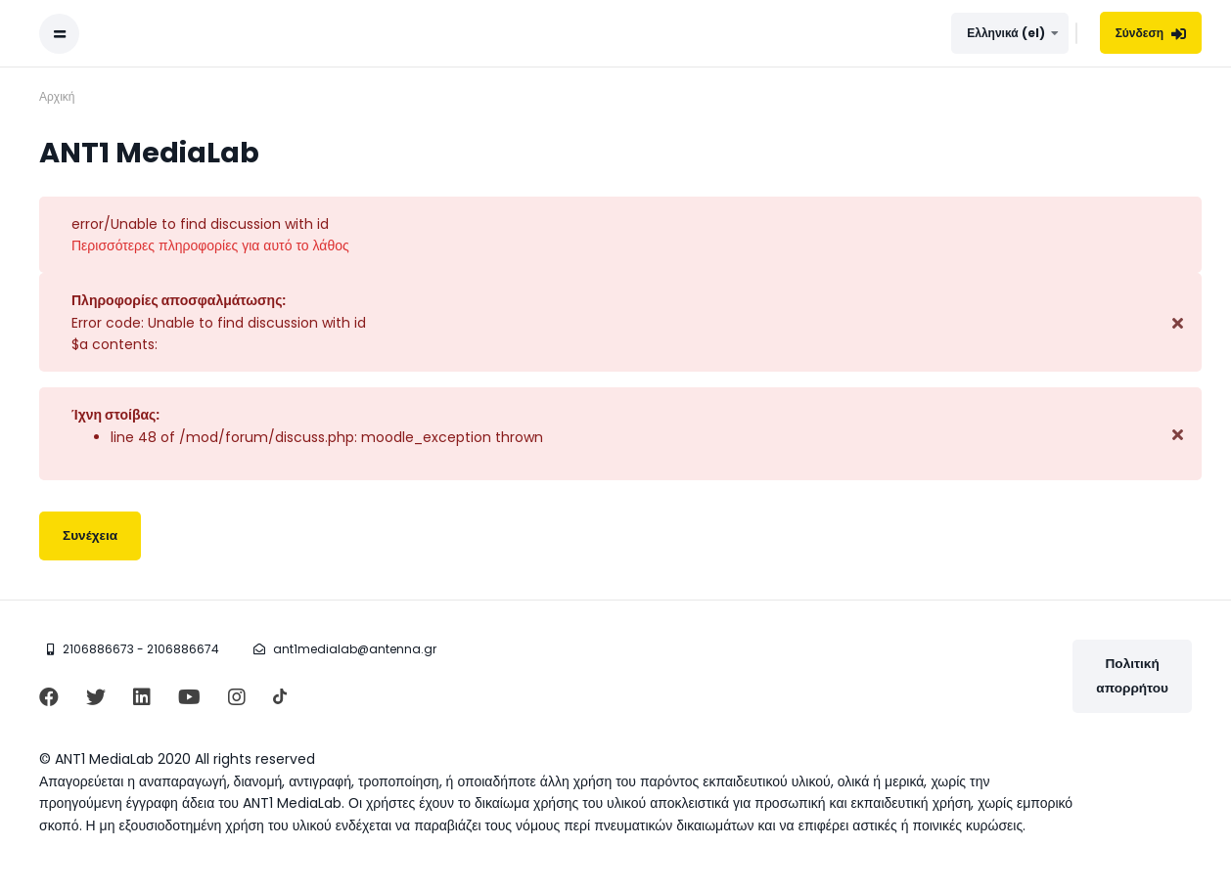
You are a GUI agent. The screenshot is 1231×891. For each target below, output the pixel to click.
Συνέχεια (90, 535)
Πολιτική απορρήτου (1132, 675)
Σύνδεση (1151, 32)
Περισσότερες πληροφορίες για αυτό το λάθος (210, 245)
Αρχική (56, 96)
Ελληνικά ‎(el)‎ (1005, 32)
